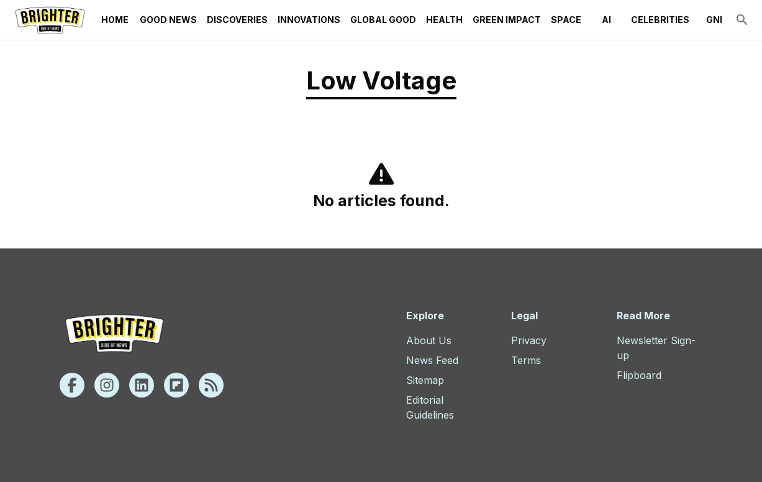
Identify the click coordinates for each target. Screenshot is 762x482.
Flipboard (639, 375)
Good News (168, 20)
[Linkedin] (141, 385)
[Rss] (211, 385)
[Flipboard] (176, 385)
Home (115, 20)
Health (444, 20)
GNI (714, 20)
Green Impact (507, 20)
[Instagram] (106, 385)
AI (606, 20)
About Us (428, 340)
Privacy (529, 340)
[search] (742, 19)
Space (566, 20)
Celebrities (660, 20)
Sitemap (425, 380)
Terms (526, 360)
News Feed (432, 360)
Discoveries (237, 20)
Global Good (383, 20)
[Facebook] (72, 385)
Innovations (309, 20)
